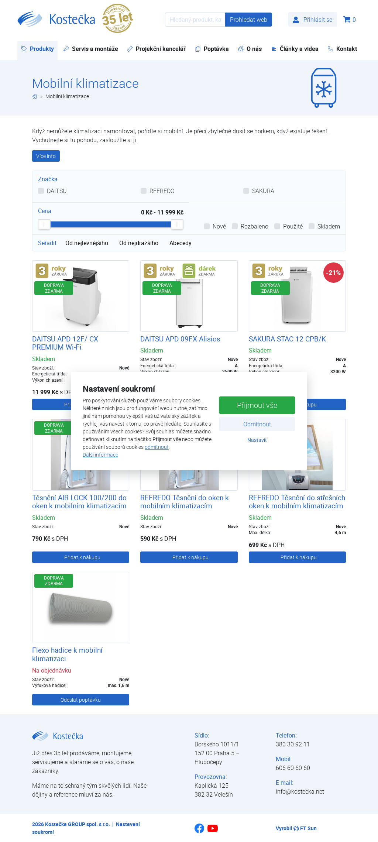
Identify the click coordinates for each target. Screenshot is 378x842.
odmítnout (157, 446)
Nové (219, 226)
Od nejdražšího (138, 243)
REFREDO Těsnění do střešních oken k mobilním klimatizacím (297, 502)
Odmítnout (257, 424)
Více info (46, 155)
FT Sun (305, 828)
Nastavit (257, 439)
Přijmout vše (257, 405)
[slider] (44, 224)
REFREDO (162, 191)
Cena (44, 211)
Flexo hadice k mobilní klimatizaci (67, 654)
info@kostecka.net (300, 791)
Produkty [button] (39, 48)
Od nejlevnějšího (86, 243)
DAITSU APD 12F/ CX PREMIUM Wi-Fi (65, 343)
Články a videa (295, 49)
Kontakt (342, 49)
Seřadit (47, 243)
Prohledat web (248, 20)
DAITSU (57, 191)
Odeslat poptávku (81, 699)
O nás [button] (250, 49)
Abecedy (180, 243)
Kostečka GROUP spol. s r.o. (77, 824)
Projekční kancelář (156, 49)
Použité (293, 226)
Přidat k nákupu (82, 557)
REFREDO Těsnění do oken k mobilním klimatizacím (184, 502)
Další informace (100, 454)
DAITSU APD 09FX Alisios (180, 339)
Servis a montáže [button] (90, 49)
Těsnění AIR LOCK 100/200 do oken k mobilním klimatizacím (79, 502)
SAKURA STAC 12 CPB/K (287, 339)
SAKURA (263, 191)
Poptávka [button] (212, 49)
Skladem (328, 226)
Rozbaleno (254, 226)
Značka (48, 179)
